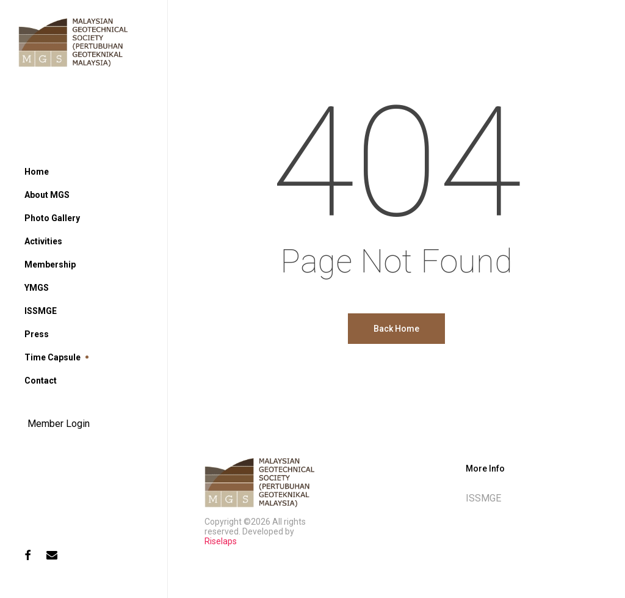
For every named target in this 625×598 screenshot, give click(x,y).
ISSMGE (483, 498)
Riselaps (220, 541)
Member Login (58, 423)
